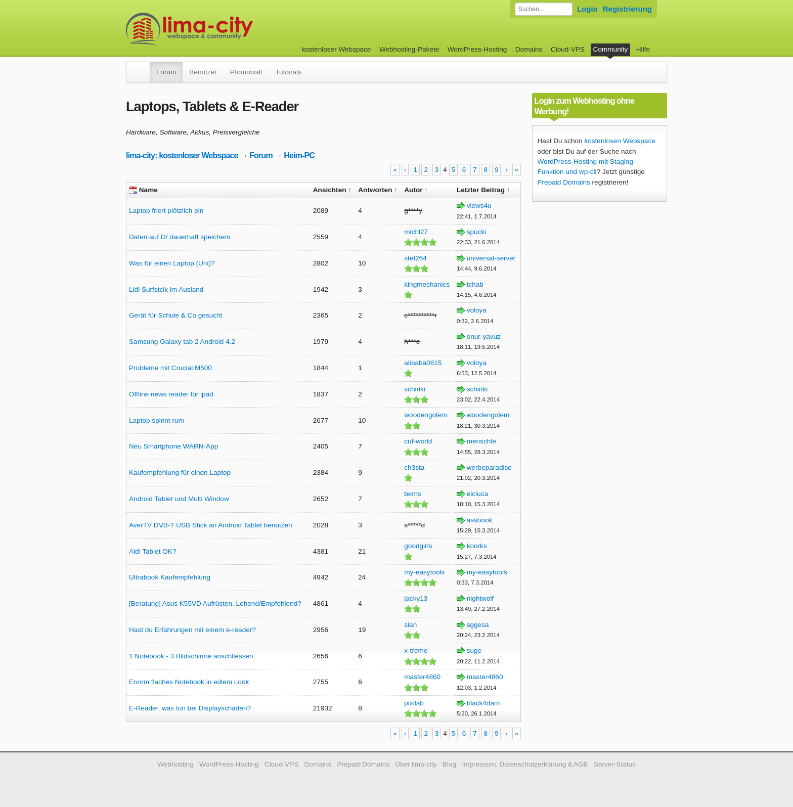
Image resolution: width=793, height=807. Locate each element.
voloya (477, 310)
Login (587, 9)
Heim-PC (299, 155)
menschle (481, 441)
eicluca (477, 494)
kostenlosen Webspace (619, 141)
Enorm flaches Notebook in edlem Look (189, 682)
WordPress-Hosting (477, 49)
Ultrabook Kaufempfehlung (169, 577)
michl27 (416, 232)
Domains (529, 49)
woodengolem (425, 415)
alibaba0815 (423, 363)
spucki (477, 232)
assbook (480, 520)
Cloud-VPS (568, 49)
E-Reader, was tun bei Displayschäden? (190, 708)
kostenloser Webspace (336, 49)
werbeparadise (489, 467)
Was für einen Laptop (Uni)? (172, 263)
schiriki (414, 389)
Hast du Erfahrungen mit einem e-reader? (192, 630)
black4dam (483, 703)
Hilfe (643, 49)
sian (410, 625)
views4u (479, 205)
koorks (477, 546)
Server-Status (615, 764)
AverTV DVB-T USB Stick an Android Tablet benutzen (210, 525)
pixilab (414, 703)
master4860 (422, 677)
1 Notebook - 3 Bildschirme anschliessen (191, 656)
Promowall (246, 72)
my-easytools (424, 572)
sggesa (478, 625)
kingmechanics (427, 284)
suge (474, 650)
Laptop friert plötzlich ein (166, 210)
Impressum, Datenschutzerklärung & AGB (525, 764)
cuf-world (418, 441)
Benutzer (202, 72)
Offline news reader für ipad (171, 394)
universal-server (491, 258)
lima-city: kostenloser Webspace (182, 155)
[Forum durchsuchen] (543, 9)
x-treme (415, 650)
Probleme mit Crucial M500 (170, 368)
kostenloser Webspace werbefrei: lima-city (227, 29)
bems (412, 494)
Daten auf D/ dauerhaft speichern (179, 237)
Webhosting (175, 764)
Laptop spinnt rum (156, 420)
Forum (166, 72)
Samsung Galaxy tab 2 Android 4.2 (182, 341)
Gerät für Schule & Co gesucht (175, 315)
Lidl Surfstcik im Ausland (166, 289)
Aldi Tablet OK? (152, 551)
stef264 (415, 258)
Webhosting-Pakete (409, 49)
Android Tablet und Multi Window (179, 499)
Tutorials (288, 72)
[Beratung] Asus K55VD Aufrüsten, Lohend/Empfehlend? (215, 603)
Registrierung (627, 9)
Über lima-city (415, 764)
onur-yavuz (484, 336)
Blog (449, 764)
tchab (475, 284)
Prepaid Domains (564, 182)
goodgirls (418, 546)
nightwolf (480, 598)
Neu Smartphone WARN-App (173, 446)
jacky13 (415, 598)
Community (610, 49)
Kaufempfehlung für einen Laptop (180, 472)
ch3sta (414, 467)
